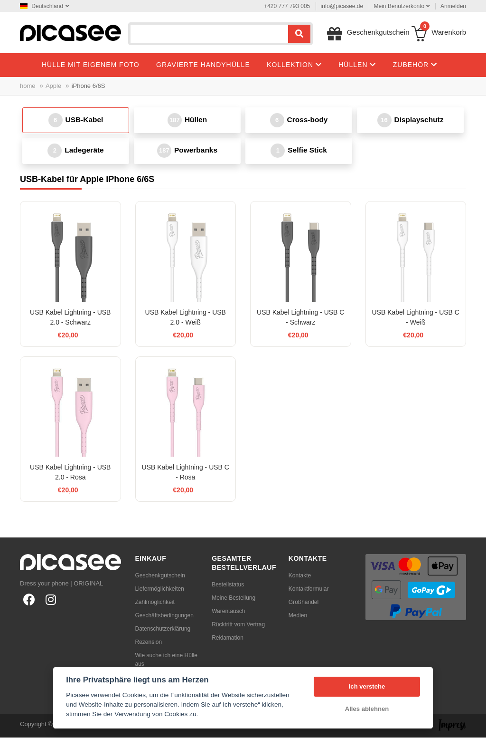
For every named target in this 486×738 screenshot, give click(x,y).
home (28, 85)
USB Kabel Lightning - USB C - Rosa (185, 472)
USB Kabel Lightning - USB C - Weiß (415, 317)
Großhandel (303, 602)
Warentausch (228, 611)
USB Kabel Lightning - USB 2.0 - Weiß (185, 317)
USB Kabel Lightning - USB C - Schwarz (300, 317)
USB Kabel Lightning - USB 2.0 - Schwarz (70, 317)
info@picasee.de (342, 6)
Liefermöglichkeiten (159, 589)
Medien (298, 616)
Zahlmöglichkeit (155, 602)
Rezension (148, 642)
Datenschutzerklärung (163, 629)
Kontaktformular (309, 589)
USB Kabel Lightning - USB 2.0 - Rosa (70, 472)
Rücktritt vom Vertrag (238, 625)
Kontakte (300, 576)
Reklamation (227, 638)
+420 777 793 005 (287, 6)
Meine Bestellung (233, 598)
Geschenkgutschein (160, 576)
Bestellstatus (228, 585)
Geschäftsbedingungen (164, 616)
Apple (53, 85)
